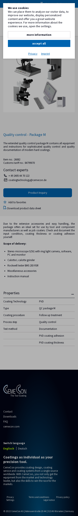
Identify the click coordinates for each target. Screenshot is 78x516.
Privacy (32, 53)
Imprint (45, 53)
